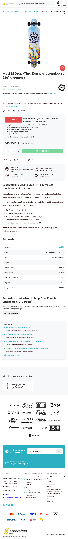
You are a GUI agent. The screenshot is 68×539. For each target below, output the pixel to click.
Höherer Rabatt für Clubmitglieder (14, 121)
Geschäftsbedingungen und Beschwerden (56, 478)
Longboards (27, 11)
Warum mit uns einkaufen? (34, 479)
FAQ (27, 487)
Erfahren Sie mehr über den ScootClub (20, 137)
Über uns (50, 481)
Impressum (50, 496)
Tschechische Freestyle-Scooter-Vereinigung (55, 493)
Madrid (36, 11)
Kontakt (49, 486)
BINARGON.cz (61, 534)
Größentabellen (30, 495)
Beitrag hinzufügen (11, 313)
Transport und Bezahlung (33, 477)
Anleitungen (51, 484)
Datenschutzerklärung (54, 489)
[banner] (8, 3)
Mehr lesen (12, 106)
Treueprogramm (31, 498)
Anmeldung (59, 451)
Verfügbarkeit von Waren (33, 490)
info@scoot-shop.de (19, 463)
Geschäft (28, 482)
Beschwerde (51, 499)
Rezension (50, 501)
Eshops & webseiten (51, 534)
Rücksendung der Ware (33, 492)
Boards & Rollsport (13, 11)
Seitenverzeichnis (20, 536)
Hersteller (28, 485)
